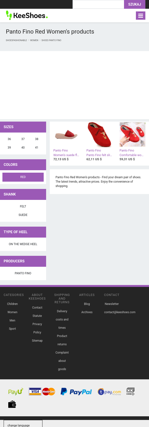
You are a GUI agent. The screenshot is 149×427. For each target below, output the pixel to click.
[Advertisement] (74, 85)
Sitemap (37, 340)
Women (12, 312)
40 (23, 147)
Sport (12, 328)
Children (12, 304)
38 (37, 139)
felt (23, 206)
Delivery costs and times (62, 319)
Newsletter (112, 304)
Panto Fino (23, 273)
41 (37, 147)
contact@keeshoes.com (119, 312)
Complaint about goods (62, 361)
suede (23, 215)
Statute (37, 316)
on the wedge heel (23, 244)
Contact (37, 307)
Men (12, 320)
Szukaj (134, 4)
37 (23, 139)
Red (23, 177)
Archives (86, 312)
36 (9, 139)
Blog (87, 304)
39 (9, 147)
